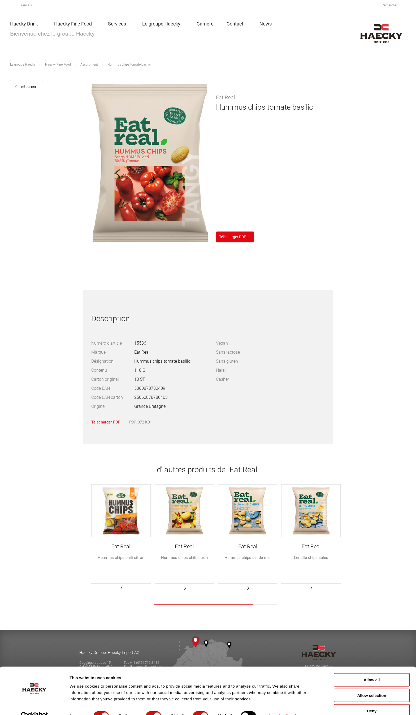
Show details (278, 704)
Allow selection (371, 684)
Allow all (372, 668)
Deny (372, 699)
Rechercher (392, 5)
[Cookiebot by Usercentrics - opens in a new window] (34, 705)
